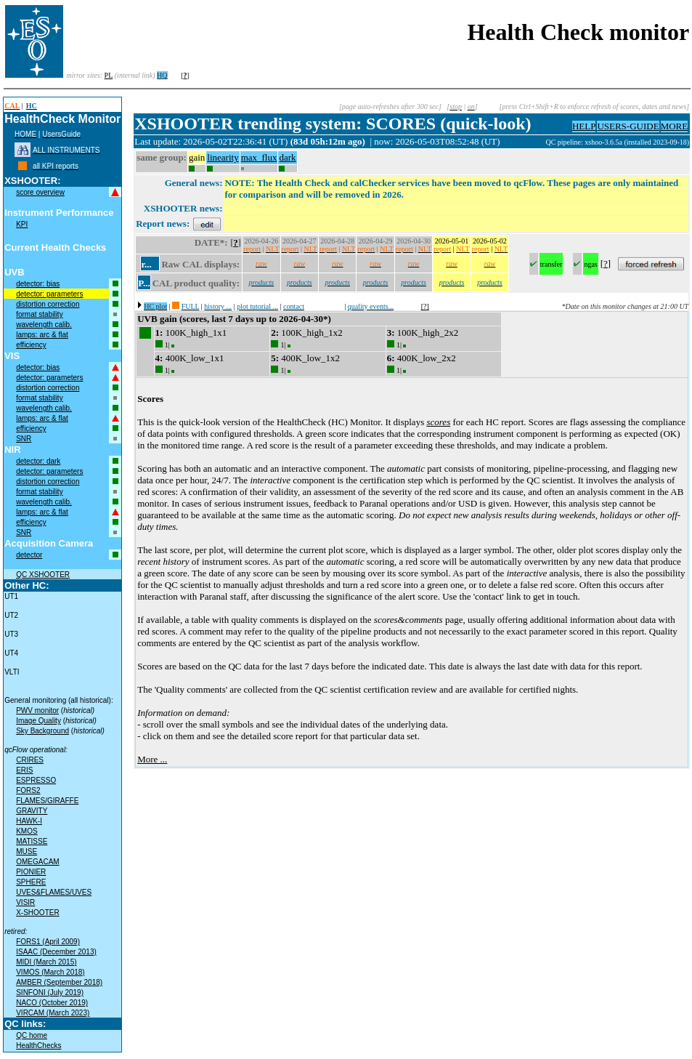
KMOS (26, 831)
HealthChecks (38, 1046)
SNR (23, 439)
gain (197, 157)
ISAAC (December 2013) (56, 952)
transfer (551, 264)
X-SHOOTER (37, 913)
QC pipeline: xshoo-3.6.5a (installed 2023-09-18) (617, 142)
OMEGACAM (37, 862)
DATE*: (211, 242)
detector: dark (38, 461)
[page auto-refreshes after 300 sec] (390, 106)
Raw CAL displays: (200, 264)
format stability (39, 314)
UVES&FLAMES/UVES (53, 892)
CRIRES (30, 760)
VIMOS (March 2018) (50, 972)
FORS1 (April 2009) (48, 942)
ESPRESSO (36, 780)
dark (287, 157)
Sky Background (42, 731)
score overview (40, 192)
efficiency (31, 345)
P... (144, 283)
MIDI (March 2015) (46, 962)
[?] (425, 306)
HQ (162, 75)
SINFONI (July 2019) (50, 992)
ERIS (24, 770)
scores (438, 421)
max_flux (259, 157)
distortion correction (47, 304)
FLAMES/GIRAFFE (47, 801)
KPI (22, 224)
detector (29, 555)
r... (146, 264)
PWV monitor (37, 710)
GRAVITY (31, 811)
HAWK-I (29, 821)
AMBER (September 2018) (59, 982)
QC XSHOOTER (43, 575)
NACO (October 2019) (52, 1003)
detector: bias (38, 284)
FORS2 (28, 790)
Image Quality (38, 721)
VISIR (25, 902)
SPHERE (31, 882)
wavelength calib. (44, 325)
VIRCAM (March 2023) (52, 1013)
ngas (590, 264)
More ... (152, 759)
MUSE (26, 851)
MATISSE (31, 841)
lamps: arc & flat (42, 335)
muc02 (535, 142)
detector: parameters (49, 294)
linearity (222, 157)
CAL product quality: (196, 283)
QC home (31, 1035)
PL (109, 75)
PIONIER (31, 872)
